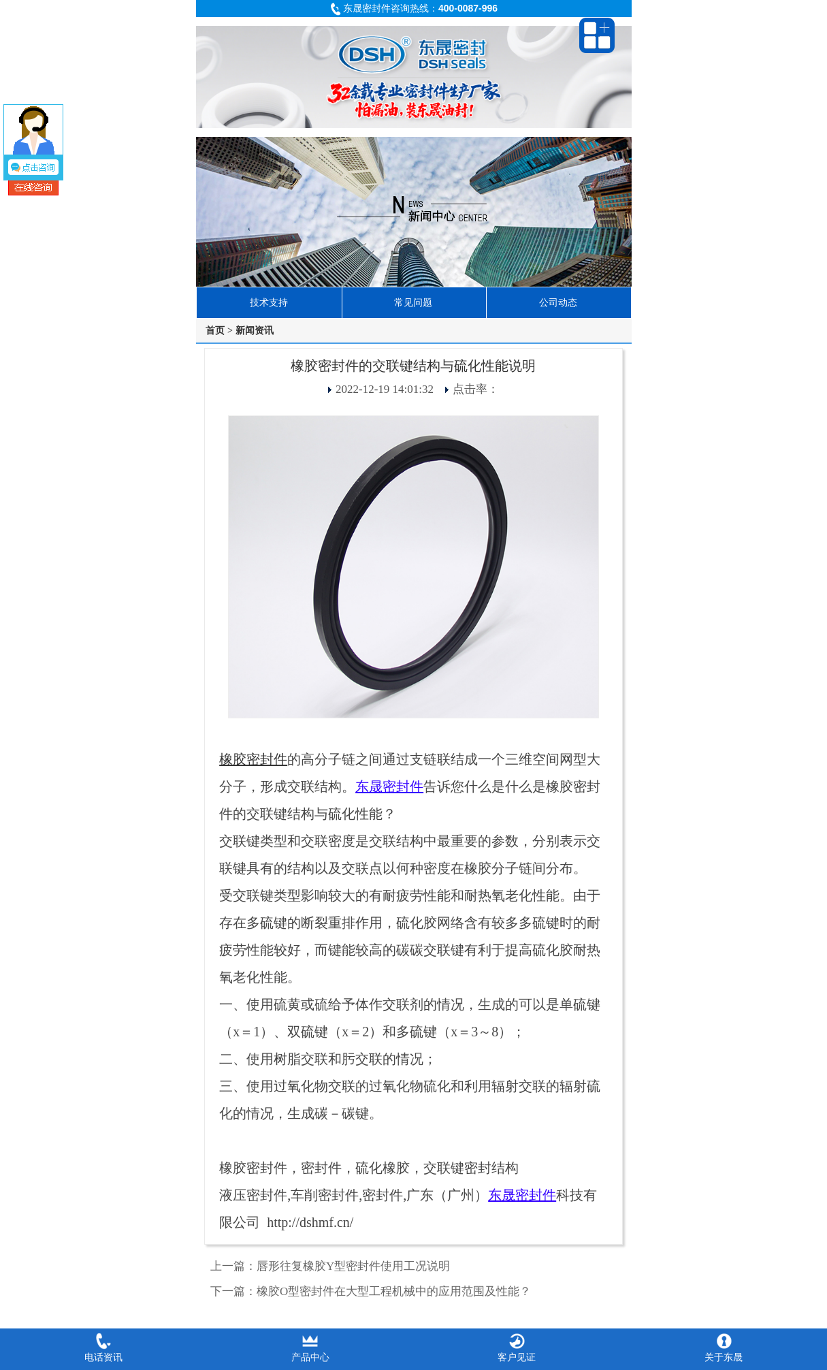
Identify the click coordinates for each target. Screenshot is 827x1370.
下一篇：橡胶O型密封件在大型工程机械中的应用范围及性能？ (370, 1291)
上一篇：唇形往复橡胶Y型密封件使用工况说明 (330, 1266)
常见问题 (413, 303)
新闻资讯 (255, 330)
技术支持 (269, 303)
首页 (215, 330)
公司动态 (558, 303)
